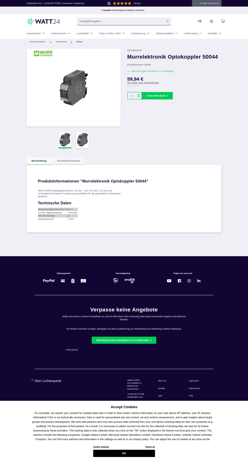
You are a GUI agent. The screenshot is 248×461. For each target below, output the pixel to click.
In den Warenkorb (156, 96)
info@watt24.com (34, 4)
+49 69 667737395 (52, 4)
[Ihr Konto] (208, 22)
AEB (191, 396)
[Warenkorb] (219, 22)
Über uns (162, 381)
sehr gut (137, 4)
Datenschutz (194, 388)
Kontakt (161, 388)
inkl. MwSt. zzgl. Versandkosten (143, 84)
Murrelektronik (134, 51)
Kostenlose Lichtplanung (73, 4)
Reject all (150, 448)
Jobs (160, 396)
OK (124, 455)
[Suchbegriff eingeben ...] (124, 22)
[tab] (39, 162)
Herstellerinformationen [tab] (68, 162)
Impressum (194, 381)
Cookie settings (101, 448)
